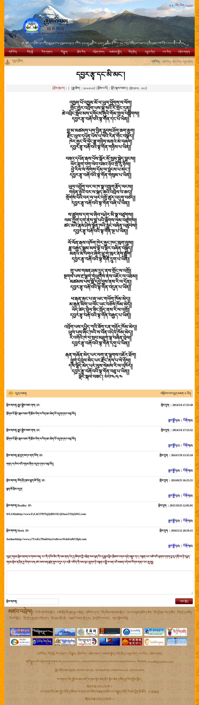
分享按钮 (153, 691)
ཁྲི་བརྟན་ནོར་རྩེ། (58, 618)
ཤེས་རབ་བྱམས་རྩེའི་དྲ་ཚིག (139, 612)
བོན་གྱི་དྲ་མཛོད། (184, 612)
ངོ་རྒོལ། (186, 420)
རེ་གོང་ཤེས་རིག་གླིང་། (45, 612)
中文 (171, 5)
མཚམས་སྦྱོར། (115, 51)
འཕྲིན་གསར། (98, 51)
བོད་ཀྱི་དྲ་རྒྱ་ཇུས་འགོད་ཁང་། (36, 618)
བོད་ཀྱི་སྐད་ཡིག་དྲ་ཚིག (164, 612)
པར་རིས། (167, 51)
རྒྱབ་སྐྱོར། (172, 420)
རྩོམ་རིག (81, 51)
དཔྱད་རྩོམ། (188, 61)
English (189, 5)
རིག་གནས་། (47, 51)
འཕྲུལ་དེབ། (150, 51)
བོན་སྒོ (30, 51)
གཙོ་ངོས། (13, 51)
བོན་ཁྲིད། (132, 51)
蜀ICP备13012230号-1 (99, 686)
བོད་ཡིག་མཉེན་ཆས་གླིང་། (112, 612)
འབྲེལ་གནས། (184, 51)
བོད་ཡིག (179, 5)
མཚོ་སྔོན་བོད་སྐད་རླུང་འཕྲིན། (70, 612)
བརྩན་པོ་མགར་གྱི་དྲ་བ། (79, 618)
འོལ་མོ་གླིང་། (15, 618)
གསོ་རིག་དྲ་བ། (92, 612)
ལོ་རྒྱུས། (64, 51)
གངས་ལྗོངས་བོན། (120, 618)
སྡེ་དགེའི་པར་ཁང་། (101, 618)
